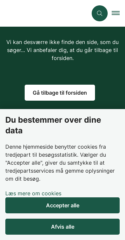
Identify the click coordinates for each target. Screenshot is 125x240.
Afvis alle (62, 226)
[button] (118, 13)
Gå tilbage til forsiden (60, 92)
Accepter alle (62, 205)
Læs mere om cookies (33, 193)
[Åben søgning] (100, 13)
